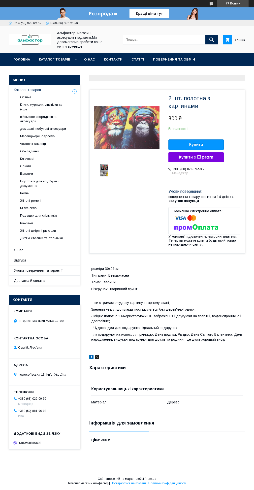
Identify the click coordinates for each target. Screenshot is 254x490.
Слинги (25, 166)
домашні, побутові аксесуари (43, 129)
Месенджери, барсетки (38, 136)
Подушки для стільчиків (38, 215)
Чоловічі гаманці (33, 144)
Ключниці (27, 159)
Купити (196, 144)
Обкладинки (29, 151)
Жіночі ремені (30, 200)
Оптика (25, 97)
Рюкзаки (26, 223)
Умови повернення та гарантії (38, 270)
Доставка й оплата (29, 281)
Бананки (26, 173)
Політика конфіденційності (167, 483)
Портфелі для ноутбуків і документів (39, 183)
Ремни (25, 193)
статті (137, 59)
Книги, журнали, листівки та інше (41, 107)
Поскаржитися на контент (128, 483)
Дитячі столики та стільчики (41, 238)
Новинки (70, 72)
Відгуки (20, 260)
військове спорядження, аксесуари (38, 119)
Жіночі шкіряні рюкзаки (38, 230)
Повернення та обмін (174, 59)
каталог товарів (54, 59)
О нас (89, 59)
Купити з (196, 157)
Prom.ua (150, 479)
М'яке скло (28, 208)
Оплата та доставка (33, 72)
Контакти (113, 59)
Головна (21, 59)
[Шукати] (211, 39)
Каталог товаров (27, 90)
